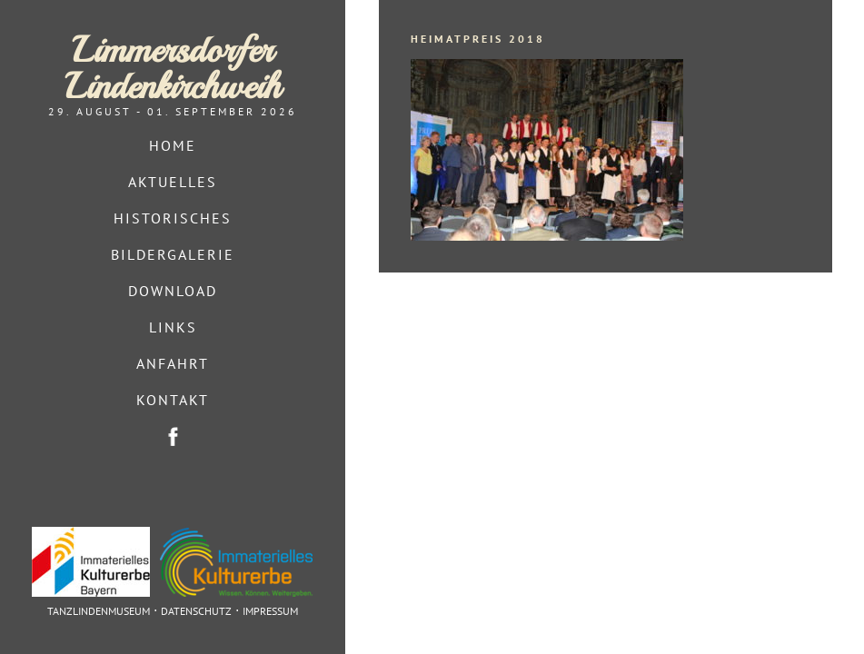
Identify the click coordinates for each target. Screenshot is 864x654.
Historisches (173, 218)
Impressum (270, 611)
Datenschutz (196, 611)
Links (173, 327)
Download (172, 291)
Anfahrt (172, 363)
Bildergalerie (172, 254)
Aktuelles (172, 182)
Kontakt (172, 400)
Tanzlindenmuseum (98, 611)
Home (172, 145)
